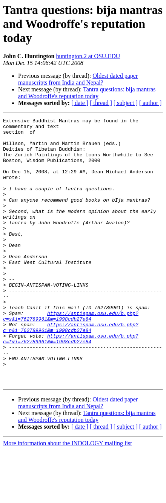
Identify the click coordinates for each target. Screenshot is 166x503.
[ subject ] (126, 103)
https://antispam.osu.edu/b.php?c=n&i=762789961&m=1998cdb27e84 (70, 369)
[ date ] (79, 103)
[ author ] (150, 103)
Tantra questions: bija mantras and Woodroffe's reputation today (86, 92)
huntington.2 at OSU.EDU (88, 56)
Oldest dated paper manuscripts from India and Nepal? (78, 79)
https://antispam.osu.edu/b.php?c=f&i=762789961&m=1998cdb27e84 (70, 383)
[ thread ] (101, 103)
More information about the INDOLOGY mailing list (67, 496)
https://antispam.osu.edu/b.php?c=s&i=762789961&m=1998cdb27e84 (70, 356)
